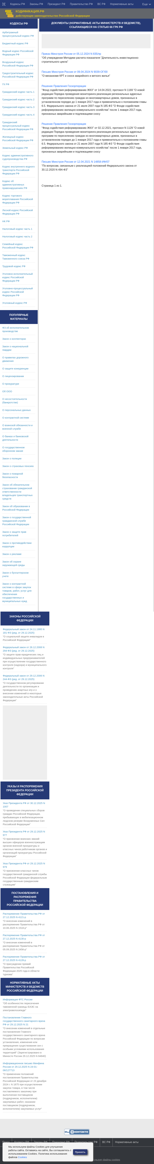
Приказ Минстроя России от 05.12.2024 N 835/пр (71, 53)
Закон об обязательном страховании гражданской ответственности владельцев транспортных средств (17, 491)
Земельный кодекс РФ (15, 147)
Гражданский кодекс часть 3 (18, 107)
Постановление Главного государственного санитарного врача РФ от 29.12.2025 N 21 (24, 1021)
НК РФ (6, 221)
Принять (80, 1152)
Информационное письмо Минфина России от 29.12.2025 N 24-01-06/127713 (23, 1067)
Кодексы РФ (17, 4)
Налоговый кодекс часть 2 (17, 236)
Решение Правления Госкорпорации (64, 86)
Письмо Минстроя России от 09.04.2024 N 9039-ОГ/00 (75, 71)
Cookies (22, 1157)
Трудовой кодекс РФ (14, 266)
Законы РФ (36, 4)
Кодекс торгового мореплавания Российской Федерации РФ (17, 199)
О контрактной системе (15, 417)
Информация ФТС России (17, 999)
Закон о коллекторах (14, 338)
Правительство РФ (81, 4)
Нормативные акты (121, 4)
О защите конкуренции (15, 368)
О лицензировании (13, 376)
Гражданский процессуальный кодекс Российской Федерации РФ (17, 126)
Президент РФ (56, 4)
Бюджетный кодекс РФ (15, 43)
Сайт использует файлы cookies (101, 1159)
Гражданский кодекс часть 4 (18, 114)
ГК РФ (5, 84)
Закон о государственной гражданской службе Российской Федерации (16, 521)
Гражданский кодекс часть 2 (18, 99)
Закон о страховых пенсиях (18, 466)
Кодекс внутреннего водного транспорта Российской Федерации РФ (18, 170)
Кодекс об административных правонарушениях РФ (14, 184)
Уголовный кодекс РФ (14, 302)
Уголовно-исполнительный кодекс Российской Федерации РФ (17, 277)
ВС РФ (101, 4)
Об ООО (7, 391)
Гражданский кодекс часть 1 (18, 91)
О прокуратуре (10, 383)
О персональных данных (16, 410)
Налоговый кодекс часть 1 (17, 228)
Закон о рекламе (12, 554)
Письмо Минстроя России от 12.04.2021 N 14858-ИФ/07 (75, 161)
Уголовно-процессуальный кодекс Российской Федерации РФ (17, 292)
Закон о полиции (11, 458)
